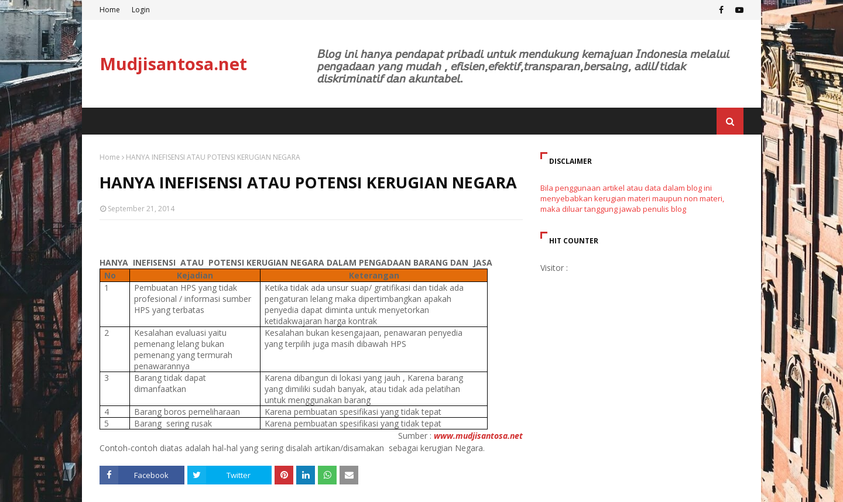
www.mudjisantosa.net (478, 435)
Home (110, 10)
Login (141, 10)
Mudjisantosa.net (173, 63)
